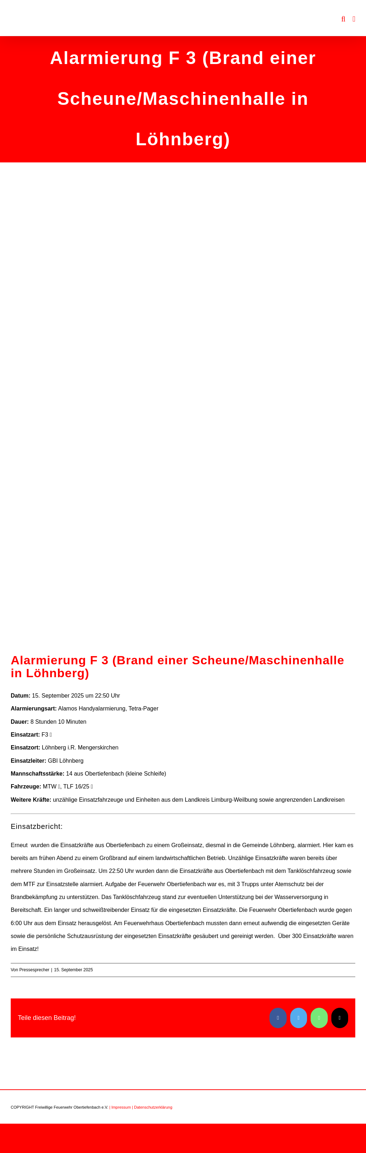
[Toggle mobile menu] (353, 19)
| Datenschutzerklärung (152, 1107)
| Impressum (120, 1107)
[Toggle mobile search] (343, 19)
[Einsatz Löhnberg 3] (183, 422)
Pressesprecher (34, 969)
